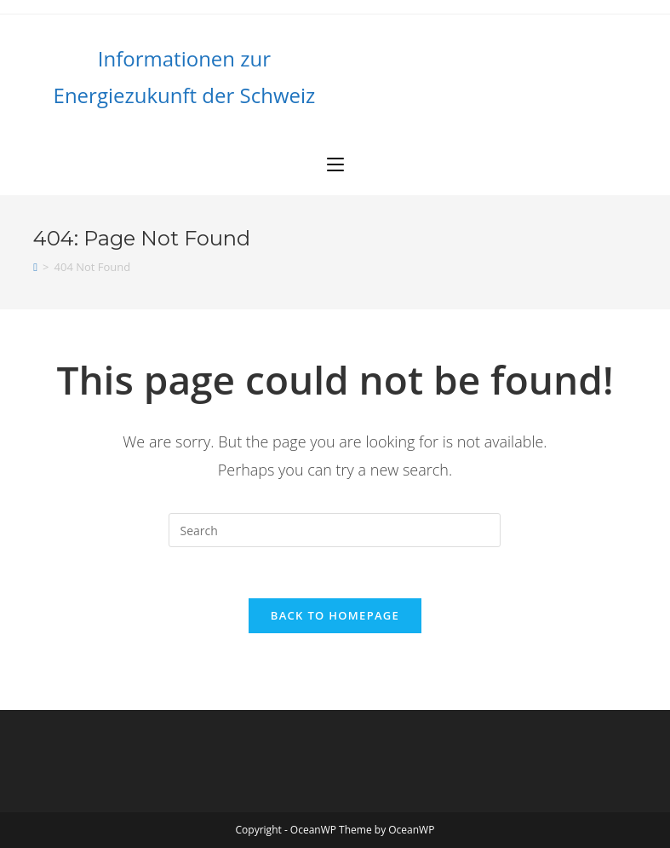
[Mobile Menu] (335, 165)
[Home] (35, 266)
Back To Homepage (335, 615)
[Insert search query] (335, 530)
